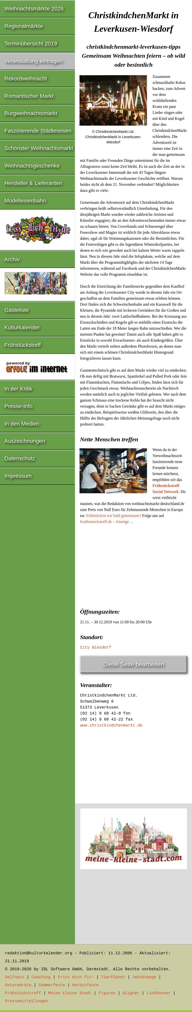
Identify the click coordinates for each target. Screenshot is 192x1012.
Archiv (12, 259)
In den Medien (21, 424)
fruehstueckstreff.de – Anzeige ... (106, 521)
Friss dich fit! (76, 977)
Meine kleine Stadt (70, 993)
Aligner (131, 993)
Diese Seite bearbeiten (133, 664)
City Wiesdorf (95, 647)
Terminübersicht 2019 (30, 43)
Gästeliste (16, 310)
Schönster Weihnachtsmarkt (38, 148)
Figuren (106, 993)
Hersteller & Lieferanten (33, 183)
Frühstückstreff (22, 345)
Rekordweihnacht (25, 78)
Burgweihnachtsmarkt (31, 113)
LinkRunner (159, 993)
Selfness (14, 977)
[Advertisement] (133, 565)
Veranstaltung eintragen (33, 61)
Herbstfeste (85, 985)
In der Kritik (18, 389)
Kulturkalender (22, 327)
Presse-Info (18, 406)
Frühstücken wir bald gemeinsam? (113, 515)
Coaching (41, 977)
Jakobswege (144, 977)
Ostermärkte (18, 985)
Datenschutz (19, 458)
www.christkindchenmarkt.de (111, 725)
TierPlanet (113, 977)
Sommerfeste (51, 985)
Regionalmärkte (23, 26)
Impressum (18, 476)
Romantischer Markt (29, 96)
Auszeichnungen (24, 441)
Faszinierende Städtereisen (38, 131)
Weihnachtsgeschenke (32, 166)
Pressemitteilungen (26, 1001)
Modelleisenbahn (25, 201)
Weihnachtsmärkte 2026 (34, 8)
